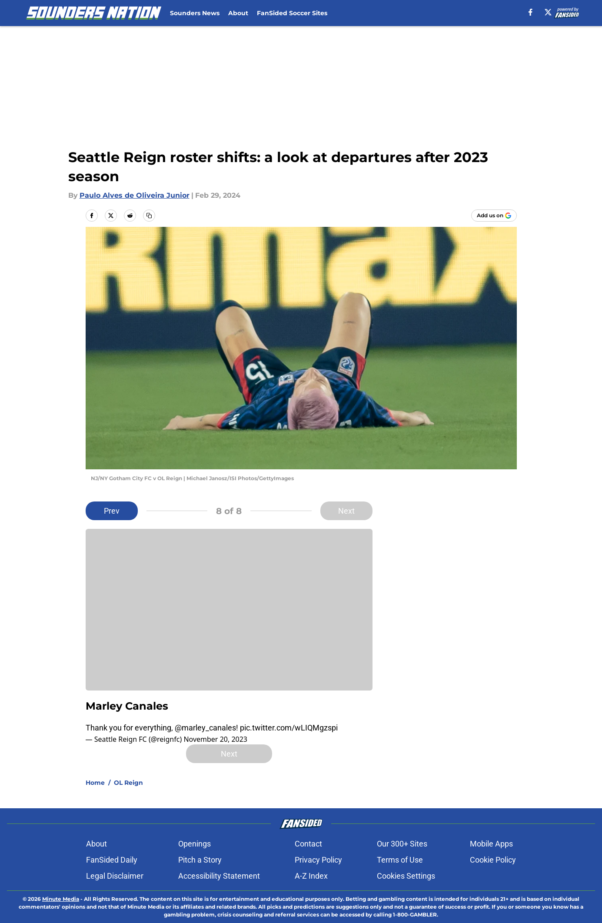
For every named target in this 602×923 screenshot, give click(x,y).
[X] (548, 12)
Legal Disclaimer (114, 875)
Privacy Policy (318, 859)
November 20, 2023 (215, 739)
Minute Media (60, 899)
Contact (308, 843)
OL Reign (128, 783)
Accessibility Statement (219, 875)
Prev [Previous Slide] (112, 510)
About (238, 13)
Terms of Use (400, 859)
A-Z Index (311, 875)
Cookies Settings (406, 875)
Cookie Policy (493, 859)
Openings (194, 843)
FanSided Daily (111, 859)
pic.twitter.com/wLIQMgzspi (289, 727)
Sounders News (195, 13)
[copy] (149, 215)
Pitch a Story (200, 859)
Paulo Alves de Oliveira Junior (135, 195)
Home (95, 783)
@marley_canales (205, 727)
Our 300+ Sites (402, 843)
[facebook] (530, 12)
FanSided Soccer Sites (292, 13)
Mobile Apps (491, 843)
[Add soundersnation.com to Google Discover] (494, 215)
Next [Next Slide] (346, 510)
